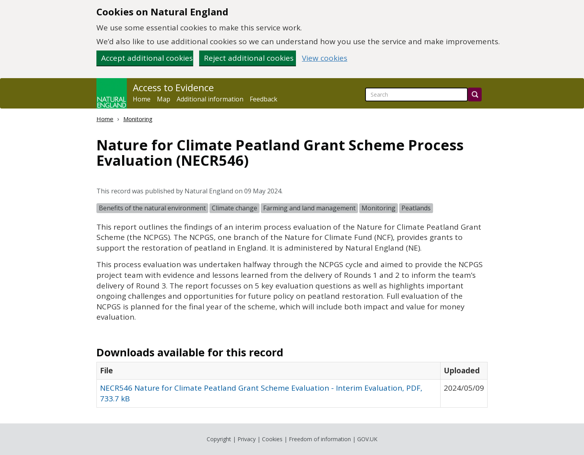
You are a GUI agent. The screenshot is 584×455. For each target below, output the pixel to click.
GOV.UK (367, 439)
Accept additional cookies (147, 58)
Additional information (210, 99)
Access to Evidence (173, 87)
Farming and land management (309, 208)
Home (142, 99)
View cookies (324, 58)
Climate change (234, 208)
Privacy (246, 439)
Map (163, 99)
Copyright (219, 439)
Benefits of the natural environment (152, 208)
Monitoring (138, 119)
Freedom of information (320, 439)
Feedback (263, 99)
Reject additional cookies (249, 58)
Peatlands (416, 208)
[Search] (475, 94)
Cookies (272, 439)
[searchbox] (416, 94)
